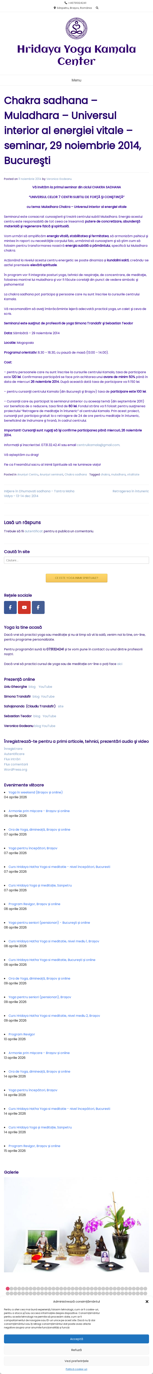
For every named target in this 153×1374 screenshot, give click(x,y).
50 (53, 1293)
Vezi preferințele (77, 1361)
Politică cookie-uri (76, 1369)
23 (92, 1289)
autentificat (34, 531)
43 (27, 1293)
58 (84, 1293)
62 (99, 1293)
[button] (147, 1302)
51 (57, 1293)
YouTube (45, 686)
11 (46, 1289)
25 (99, 1289)
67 (118, 1293)
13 (53, 1289)
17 (69, 1289)
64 (107, 1293)
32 (126, 1289)
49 (50, 1293)
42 (23, 1293)
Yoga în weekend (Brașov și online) (36, 792)
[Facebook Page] (10, 607)
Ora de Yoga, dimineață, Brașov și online (39, 829)
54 (69, 1293)
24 (95, 1289)
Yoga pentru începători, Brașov (33, 848)
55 (73, 1293)
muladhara (118, 474)
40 (15, 1293)
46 (38, 1293)
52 (61, 1293)
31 (122, 1289)
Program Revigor (22, 1034)
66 (115, 1293)
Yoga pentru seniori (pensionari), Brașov (40, 997)
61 (95, 1293)
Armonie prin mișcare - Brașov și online (39, 811)
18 (73, 1289)
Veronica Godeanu (59, 179)
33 (130, 1289)
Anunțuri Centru (27, 474)
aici (119, 664)
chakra (105, 474)
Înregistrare (13, 748)
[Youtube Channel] (24, 607)
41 (19, 1293)
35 (137, 1289)
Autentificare (14, 754)
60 (92, 1293)
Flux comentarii (16, 764)
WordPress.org (15, 769)
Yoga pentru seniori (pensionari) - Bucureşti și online (49, 922)
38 (8, 1293)
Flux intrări (12, 759)
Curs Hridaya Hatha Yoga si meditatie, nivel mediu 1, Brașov (54, 941)
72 (137, 1293)
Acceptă (76, 1339)
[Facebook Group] (38, 607)
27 (107, 1289)
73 (141, 1293)
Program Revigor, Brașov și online (34, 904)
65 (111, 1293)
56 (76, 1293)
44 (30, 1293)
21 (84, 1289)
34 (134, 1289)
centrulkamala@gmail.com (98, 445)
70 (130, 1293)
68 (122, 1293)
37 (145, 1289)
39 (11, 1293)
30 (118, 1289)
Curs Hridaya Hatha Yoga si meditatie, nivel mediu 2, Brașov (54, 1015)
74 (145, 1293)
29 (115, 1289)
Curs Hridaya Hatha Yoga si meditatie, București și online (52, 960)
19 (76, 1289)
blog (31, 686)
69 (126, 1293)
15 (61, 1289)
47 (42, 1293)
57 (80, 1293)
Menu (76, 80)
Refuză (76, 1350)
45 (34, 1293)
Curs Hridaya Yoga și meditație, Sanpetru (40, 885)
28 (111, 1289)
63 (103, 1293)
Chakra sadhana (76, 474)
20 (80, 1289)
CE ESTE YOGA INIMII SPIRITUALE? (76, 578)
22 (88, 1289)
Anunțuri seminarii (51, 474)
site (61, 706)
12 (50, 1289)
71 (134, 1293)
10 (42, 1289)
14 (57, 1289)
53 (65, 1293)
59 (88, 1293)
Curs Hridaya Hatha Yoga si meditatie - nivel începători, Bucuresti (59, 867)
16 (65, 1289)
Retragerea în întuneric (131, 491)
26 (103, 1289)
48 (46, 1293)
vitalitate (133, 474)
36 (141, 1289)
